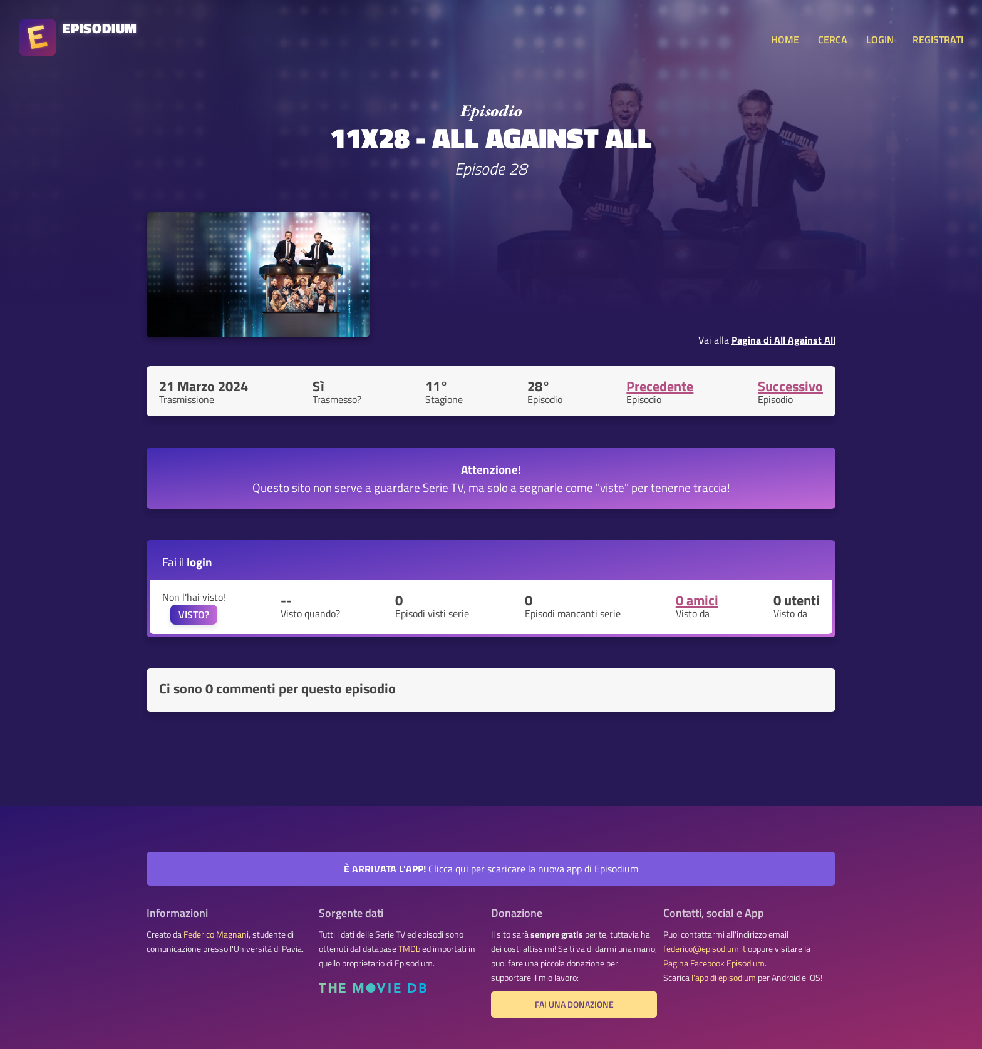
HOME (785, 39)
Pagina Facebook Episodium (714, 963)
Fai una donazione (574, 1004)
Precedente (659, 386)
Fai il (187, 562)
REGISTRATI (937, 39)
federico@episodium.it (704, 949)
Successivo (790, 386)
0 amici (697, 600)
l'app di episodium (723, 978)
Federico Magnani (216, 934)
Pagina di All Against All (783, 339)
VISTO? (193, 614)
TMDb (409, 949)
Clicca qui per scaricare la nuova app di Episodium (491, 868)
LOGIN (880, 39)
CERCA (832, 39)
